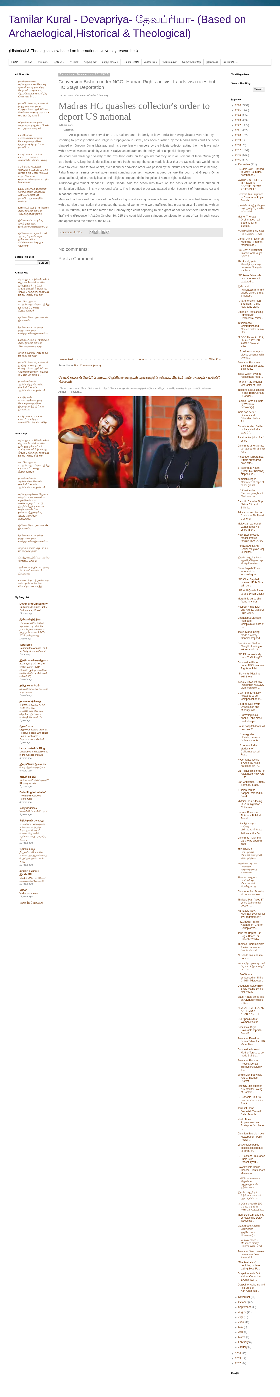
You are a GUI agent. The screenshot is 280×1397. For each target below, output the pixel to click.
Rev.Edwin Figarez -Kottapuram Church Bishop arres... (250, 925)
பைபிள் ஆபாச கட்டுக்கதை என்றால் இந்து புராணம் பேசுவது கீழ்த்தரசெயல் (33, 306)
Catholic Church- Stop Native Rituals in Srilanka (250, 504)
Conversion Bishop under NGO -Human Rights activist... (251, 665)
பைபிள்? (43, 61)
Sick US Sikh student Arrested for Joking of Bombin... (250, 1089)
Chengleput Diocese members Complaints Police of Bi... (251, 622)
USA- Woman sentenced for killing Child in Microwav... (251, 977)
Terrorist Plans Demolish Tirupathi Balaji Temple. (250, 1111)
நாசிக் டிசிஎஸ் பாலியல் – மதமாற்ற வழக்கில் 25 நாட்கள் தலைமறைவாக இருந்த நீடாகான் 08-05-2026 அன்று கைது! (33, 629)
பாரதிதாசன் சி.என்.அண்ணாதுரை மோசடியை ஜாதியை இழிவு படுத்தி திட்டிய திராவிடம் (31, 141)
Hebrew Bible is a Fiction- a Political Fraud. (249, 815)
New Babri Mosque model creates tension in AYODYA (250, 537)
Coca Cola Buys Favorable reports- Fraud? (250, 1030)
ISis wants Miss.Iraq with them (249, 675)
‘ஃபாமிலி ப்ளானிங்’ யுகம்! (33, 811)
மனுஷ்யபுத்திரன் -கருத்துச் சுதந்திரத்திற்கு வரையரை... (247, 868)
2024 (238, 115)
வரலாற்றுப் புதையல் (31, 902)
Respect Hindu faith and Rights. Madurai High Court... (251, 609)
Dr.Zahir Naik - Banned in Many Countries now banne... (251, 172)
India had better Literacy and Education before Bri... (249, 417)
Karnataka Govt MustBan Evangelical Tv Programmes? (251, 913)
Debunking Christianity (33, 603)
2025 (238, 110)
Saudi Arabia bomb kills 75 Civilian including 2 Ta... (251, 1000)
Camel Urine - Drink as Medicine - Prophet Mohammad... (251, 242)
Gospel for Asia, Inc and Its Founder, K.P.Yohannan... (251, 1287)
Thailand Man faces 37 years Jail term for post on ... (251, 902)
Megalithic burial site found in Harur (249, 600)
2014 (238, 1353)
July (241, 1317)
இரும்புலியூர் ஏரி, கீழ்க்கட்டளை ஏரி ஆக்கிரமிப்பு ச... (250, 1195)
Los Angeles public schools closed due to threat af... (250, 1147)
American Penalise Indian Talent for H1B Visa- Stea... (251, 1041)
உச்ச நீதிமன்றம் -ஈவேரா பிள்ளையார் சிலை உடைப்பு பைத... (250, 828)
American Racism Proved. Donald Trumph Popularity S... (250, 1065)
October (243, 1302)
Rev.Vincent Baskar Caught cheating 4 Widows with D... (250, 646)
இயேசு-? (59, 61)
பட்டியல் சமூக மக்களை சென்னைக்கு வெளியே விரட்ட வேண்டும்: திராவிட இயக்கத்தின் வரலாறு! (32, 195)
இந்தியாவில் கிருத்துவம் (33, 660)
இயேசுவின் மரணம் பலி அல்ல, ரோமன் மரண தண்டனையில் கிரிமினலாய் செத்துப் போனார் (32, 239)
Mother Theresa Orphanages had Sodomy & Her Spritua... (249, 221)
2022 (238, 125)
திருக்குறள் (90, 61)
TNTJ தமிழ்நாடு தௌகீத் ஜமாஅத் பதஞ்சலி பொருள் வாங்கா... (250, 266)
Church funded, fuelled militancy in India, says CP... (251, 429)
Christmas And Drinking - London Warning (251, 893)
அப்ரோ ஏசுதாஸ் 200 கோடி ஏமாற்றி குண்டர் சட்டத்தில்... (251, 1206)
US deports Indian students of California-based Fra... (248, 750)
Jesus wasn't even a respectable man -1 (250, 375)
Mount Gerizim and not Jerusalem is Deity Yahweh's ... (251, 1217)
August (242, 1312)
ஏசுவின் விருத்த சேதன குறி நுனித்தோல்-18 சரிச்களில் (251, 208)
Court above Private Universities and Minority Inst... (249, 707)
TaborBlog (25, 644)
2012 (238, 1363)
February (243, 1342)
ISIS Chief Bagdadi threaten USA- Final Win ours (250, 582)
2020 (238, 135)
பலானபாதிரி (131, 61)
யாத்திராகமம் (110, 61)
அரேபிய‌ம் (150, 61)
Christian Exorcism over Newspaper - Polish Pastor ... (251, 1136)
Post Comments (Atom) (87, 365)
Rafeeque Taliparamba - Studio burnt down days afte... (251, 459)
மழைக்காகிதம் (28, 807)
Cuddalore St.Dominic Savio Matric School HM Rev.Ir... (251, 988)
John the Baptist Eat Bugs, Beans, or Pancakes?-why (249, 936)
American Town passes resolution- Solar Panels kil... (251, 1254)
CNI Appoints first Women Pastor (248, 1021)
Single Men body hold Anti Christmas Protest (250, 1078)
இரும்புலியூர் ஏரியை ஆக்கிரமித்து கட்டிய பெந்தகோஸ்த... (251, 560)
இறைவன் (212, 61)
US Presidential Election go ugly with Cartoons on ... (251, 493)
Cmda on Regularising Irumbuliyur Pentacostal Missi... (250, 315)
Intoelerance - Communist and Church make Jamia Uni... (251, 328)
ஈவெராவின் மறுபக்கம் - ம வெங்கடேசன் (251, 232)
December (244, 164)
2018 (238, 145)
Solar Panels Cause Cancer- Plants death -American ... (251, 1170)
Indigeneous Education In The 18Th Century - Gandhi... (251, 393)
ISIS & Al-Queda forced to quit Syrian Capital (251, 592)
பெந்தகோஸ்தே (191, 61)
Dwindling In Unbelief (32, 792)
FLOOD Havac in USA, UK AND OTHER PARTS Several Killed (251, 342)
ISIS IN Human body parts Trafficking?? (250, 656)
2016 (238, 155)
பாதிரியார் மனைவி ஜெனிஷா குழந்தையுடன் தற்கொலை (249, 1183)
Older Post (215, 359)
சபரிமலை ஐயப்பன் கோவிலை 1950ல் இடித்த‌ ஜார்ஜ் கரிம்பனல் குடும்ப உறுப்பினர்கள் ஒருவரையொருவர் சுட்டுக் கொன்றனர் (33, 174)
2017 (238, 150)
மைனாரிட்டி (230, 61)
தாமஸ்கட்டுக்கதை (30, 701)
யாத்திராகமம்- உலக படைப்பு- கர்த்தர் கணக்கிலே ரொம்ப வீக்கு (33, 157)
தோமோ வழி (27, 849)
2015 (238, 160)
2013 (238, 1358)
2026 (238, 105)
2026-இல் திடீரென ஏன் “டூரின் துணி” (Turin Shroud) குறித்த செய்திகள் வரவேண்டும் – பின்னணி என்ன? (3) (33, 669)
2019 (238, 140)
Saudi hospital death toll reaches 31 (251, 728)
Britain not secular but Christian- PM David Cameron (251, 515)
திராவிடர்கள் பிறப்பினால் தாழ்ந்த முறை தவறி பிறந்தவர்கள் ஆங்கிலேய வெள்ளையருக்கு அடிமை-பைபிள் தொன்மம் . (33, 109)
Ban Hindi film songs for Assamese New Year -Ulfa (251, 774)
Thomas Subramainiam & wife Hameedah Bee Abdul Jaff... (251, 947)
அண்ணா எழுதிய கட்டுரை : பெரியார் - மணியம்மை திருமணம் (33, 570)
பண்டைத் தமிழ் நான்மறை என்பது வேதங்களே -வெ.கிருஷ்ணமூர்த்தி (33, 210)
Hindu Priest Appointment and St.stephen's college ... (251, 1124)
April (241, 1332)
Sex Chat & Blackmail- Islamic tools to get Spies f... (250, 253)
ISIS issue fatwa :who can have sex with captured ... (250, 278)
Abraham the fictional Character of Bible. (250, 383)
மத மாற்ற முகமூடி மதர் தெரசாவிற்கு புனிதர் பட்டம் (251, 966)
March (242, 1337)
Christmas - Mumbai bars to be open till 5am (250, 840)
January (243, 1347)
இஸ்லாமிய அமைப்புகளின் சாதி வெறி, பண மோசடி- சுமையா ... (251, 291)
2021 (238, 130)
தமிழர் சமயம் (27, 776)
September (245, 1307)
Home (14, 61)
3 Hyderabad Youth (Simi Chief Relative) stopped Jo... (251, 471)
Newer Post (66, 359)
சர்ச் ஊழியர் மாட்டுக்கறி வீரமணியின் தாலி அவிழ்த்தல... (250, 853)
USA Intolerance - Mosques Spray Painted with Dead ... (251, 1243)
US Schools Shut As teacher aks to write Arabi (250, 1100)
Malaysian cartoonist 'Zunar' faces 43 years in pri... (249, 526)
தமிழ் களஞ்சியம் (29, 685)
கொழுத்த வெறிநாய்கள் (32, 767)
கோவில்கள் (169, 61)
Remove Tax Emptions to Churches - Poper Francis (251, 197)
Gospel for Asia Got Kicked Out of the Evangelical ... (249, 1276)
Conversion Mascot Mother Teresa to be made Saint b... (251, 1052)
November (244, 1297)
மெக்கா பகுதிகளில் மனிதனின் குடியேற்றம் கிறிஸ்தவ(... (249, 1230)
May (241, 1327)
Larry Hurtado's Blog (32, 748)
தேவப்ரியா (26, 726)
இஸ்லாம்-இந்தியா (30, 619)
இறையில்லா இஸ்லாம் (32, 764)
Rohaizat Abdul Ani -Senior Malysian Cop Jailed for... (251, 549)
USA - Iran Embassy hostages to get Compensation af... (250, 696)
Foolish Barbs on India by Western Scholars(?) (250, 404)
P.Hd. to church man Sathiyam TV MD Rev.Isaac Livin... (249, 303)
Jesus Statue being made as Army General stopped (249, 635)
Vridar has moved (29, 893)
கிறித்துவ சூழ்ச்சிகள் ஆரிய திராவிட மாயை (33, 559)
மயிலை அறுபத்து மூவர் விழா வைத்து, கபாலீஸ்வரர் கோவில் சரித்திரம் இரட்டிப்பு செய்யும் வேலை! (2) (32, 710)
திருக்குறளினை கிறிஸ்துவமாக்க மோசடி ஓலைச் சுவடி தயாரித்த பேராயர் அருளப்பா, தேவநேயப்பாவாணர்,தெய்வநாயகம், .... (33, 89)
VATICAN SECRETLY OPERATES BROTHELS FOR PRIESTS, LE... (250, 185)
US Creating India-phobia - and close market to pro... (250, 718)
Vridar (23, 890)
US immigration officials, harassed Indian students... (249, 737)
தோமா (28, 61)
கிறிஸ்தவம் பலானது (31, 820)
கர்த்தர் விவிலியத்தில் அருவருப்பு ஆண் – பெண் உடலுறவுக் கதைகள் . (33, 125)
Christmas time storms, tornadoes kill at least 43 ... (251, 448)
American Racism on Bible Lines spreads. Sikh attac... (251, 365)
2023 (238, 120)
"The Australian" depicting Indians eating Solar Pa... (249, 1265)
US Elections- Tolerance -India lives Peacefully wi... (251, 1159)
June (241, 1322)
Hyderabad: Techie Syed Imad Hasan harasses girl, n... (249, 762)
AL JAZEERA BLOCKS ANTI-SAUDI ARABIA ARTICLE (251, 1011)
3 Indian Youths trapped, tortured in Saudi (250, 793)
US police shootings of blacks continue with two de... (251, 354)
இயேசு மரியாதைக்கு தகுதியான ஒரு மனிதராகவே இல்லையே (33, 223)
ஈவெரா (74, 61)
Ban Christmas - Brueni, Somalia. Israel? (251, 783)
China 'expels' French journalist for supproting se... (250, 571)
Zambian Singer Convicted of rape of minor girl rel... (251, 482)
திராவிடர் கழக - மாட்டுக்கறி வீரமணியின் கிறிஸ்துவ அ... (248, 882)
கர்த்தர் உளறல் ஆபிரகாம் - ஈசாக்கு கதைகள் (33, 354)
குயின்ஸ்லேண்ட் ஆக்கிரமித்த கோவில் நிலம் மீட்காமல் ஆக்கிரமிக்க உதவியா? (31, 386)
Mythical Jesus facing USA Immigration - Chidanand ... (250, 804)
